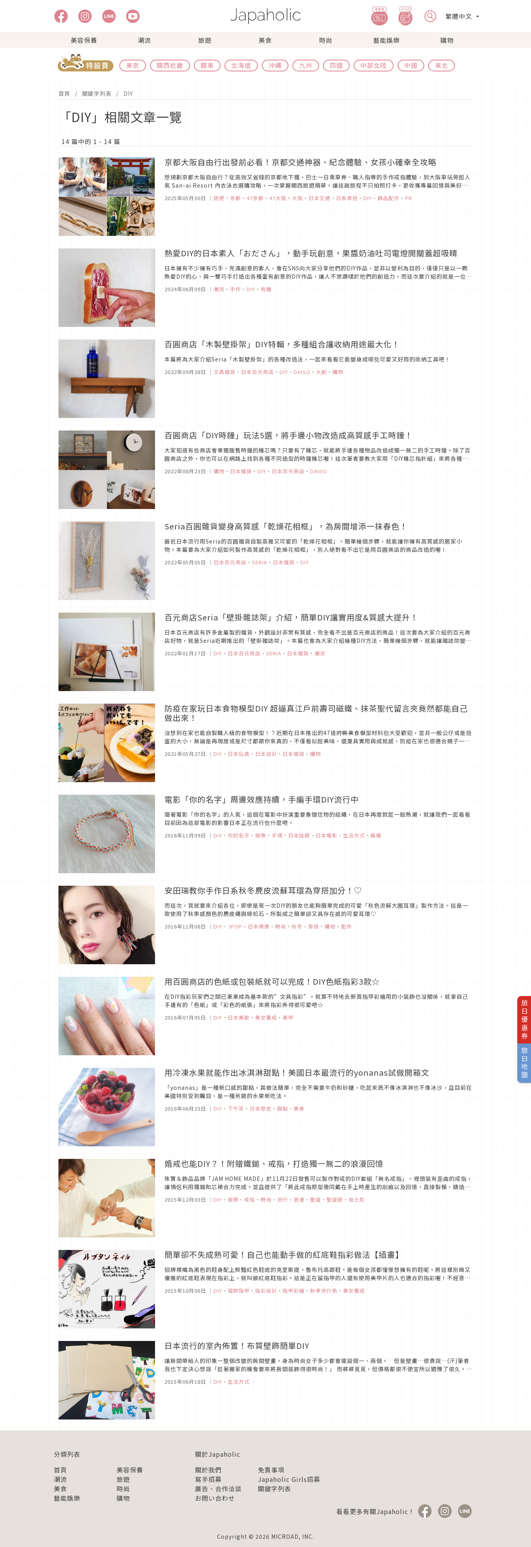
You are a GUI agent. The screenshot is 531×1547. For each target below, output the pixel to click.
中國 (411, 65)
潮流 (144, 40)
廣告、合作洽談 (218, 1488)
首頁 (64, 93)
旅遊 (205, 40)
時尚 (325, 40)
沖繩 (275, 65)
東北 (441, 65)
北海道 (241, 65)
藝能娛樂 (386, 40)
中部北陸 (373, 65)
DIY (128, 93)
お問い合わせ (215, 1498)
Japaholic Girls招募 (289, 1479)
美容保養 (84, 40)
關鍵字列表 (96, 93)
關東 (207, 65)
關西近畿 (170, 65)
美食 (265, 40)
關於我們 (208, 1469)
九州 (305, 65)
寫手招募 (208, 1479)
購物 (447, 40)
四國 (336, 65)
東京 (132, 65)
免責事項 (271, 1469)
